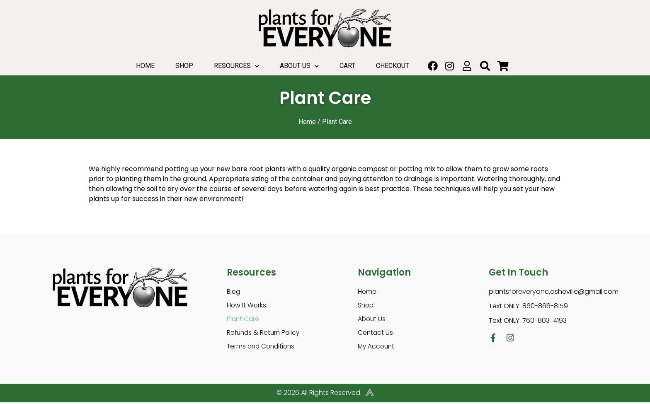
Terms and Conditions (262, 348)
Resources (236, 66)
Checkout (392, 66)
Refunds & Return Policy (265, 334)
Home (145, 66)
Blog (234, 291)
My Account (377, 348)
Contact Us (376, 334)
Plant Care (243, 319)
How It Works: (247, 305)
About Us (299, 66)
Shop (184, 66)
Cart (347, 66)
